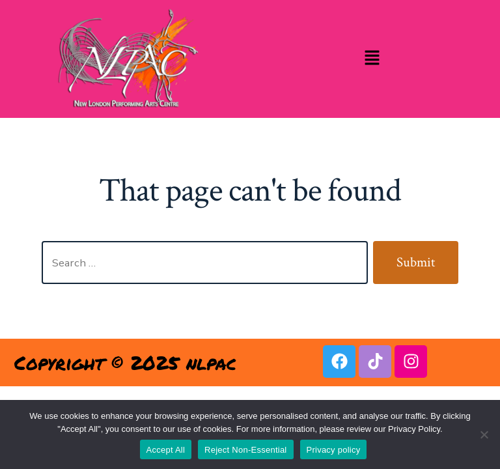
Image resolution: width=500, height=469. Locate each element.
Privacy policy (334, 450)
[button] (372, 58)
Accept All (166, 450)
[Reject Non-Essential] (483, 434)
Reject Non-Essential (245, 450)
